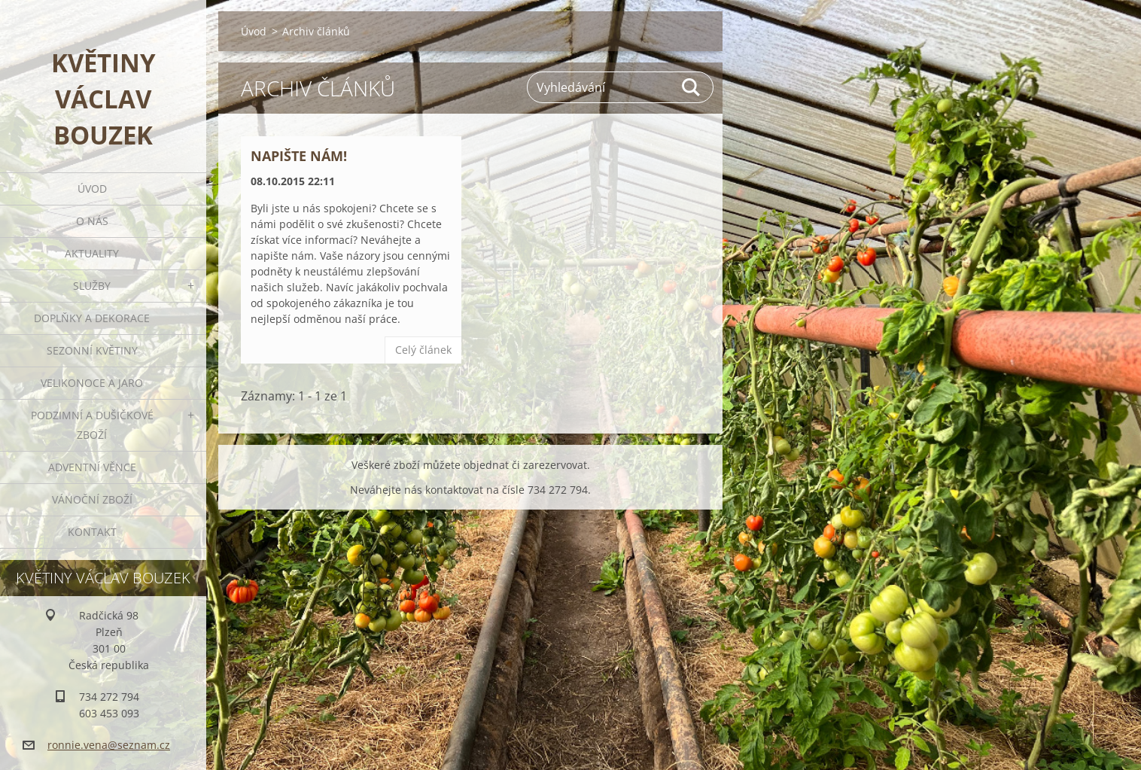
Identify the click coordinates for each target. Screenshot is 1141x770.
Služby (92, 285)
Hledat (691, 87)
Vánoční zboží (92, 499)
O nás (92, 221)
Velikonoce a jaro (92, 383)
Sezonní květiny (92, 350)
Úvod (92, 188)
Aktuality (92, 253)
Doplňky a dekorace (92, 318)
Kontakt (92, 532)
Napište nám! (299, 156)
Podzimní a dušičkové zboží (92, 425)
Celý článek (423, 349)
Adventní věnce (92, 467)
